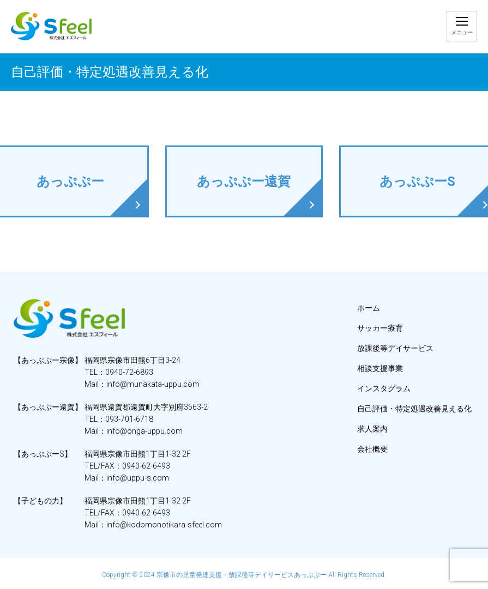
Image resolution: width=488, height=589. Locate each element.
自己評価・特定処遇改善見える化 (414, 408)
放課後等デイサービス (395, 348)
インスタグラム (384, 388)
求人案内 (372, 428)
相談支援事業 (380, 368)
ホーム (368, 307)
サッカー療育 (380, 328)
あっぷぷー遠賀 (244, 181)
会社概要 (372, 449)
